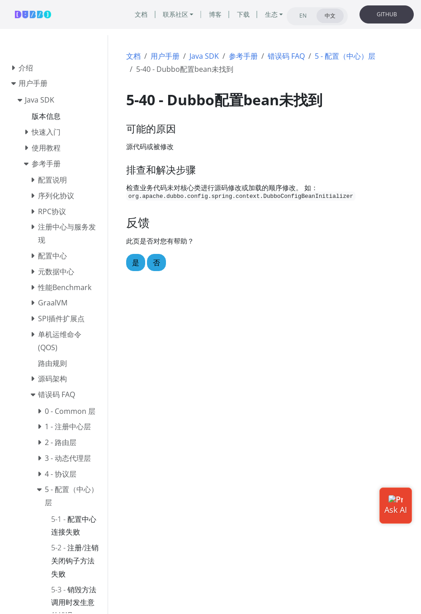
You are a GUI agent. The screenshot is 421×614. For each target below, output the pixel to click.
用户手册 (165, 56)
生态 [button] (271, 14)
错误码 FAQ (286, 56)
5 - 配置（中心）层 (345, 56)
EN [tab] (303, 15)
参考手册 (243, 56)
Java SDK (204, 56)
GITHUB (387, 14)
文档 (133, 56)
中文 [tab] (330, 15)
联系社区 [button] (175, 14)
